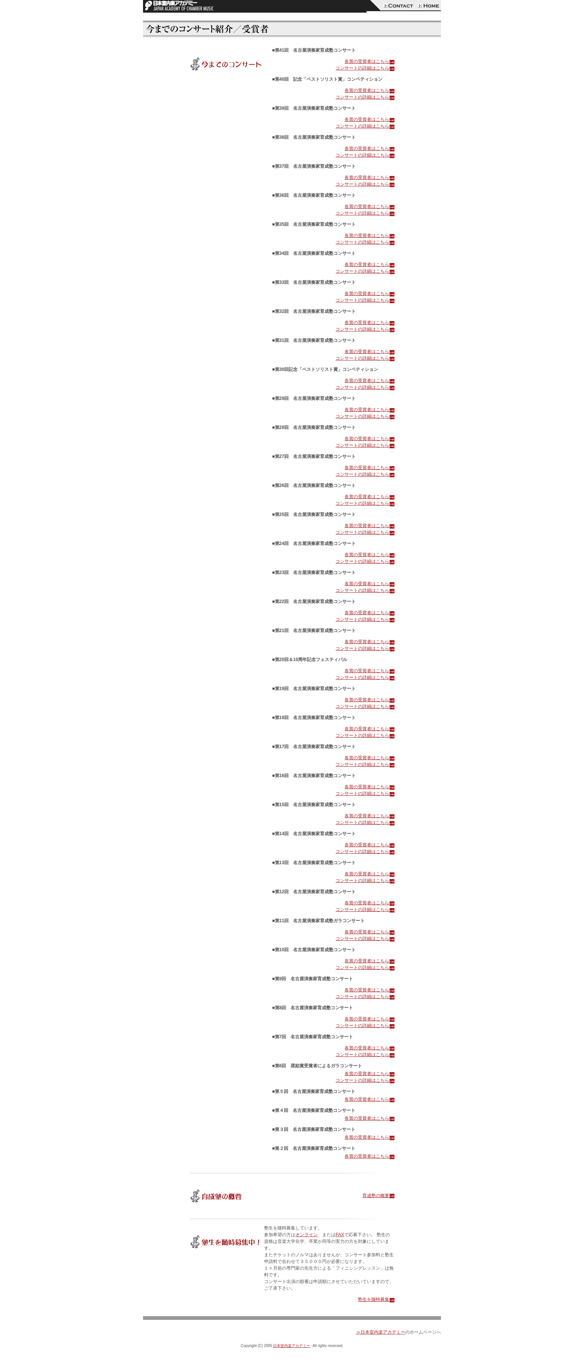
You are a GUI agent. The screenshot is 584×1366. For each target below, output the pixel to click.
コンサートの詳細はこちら (365, 68)
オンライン (306, 1234)
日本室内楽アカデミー (291, 1346)
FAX (340, 1234)
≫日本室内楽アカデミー (380, 1332)
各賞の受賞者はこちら (369, 61)
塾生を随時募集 (376, 1299)
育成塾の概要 (378, 1195)
